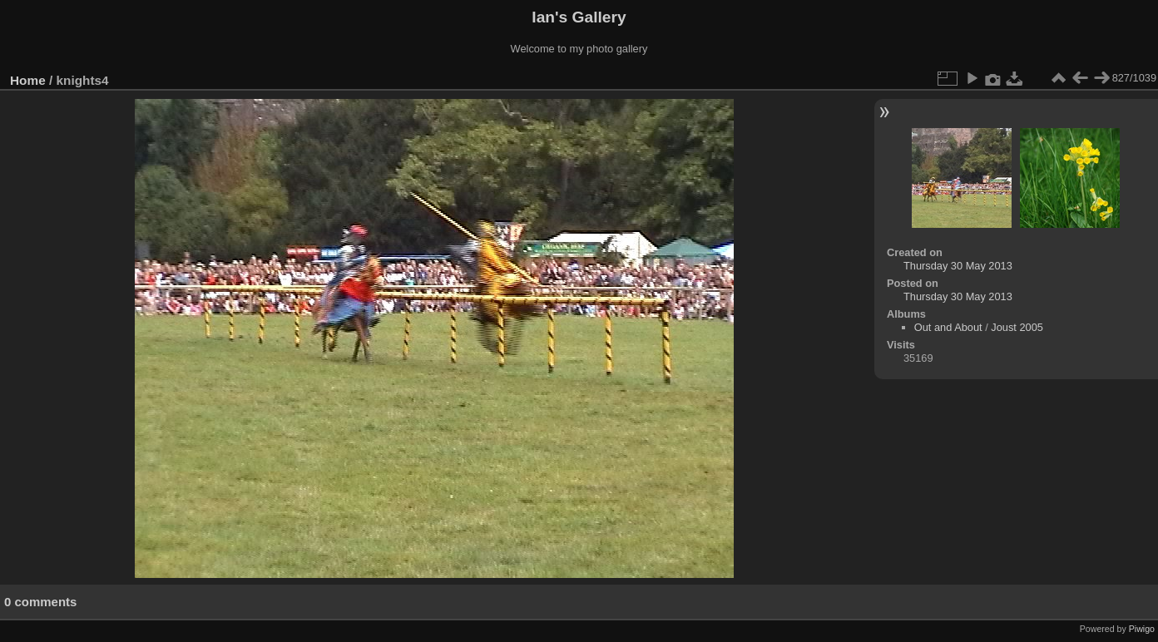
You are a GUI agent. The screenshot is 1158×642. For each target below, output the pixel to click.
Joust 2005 (1017, 327)
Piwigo (1142, 629)
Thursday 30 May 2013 (957, 265)
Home (28, 80)
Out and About (948, 327)
